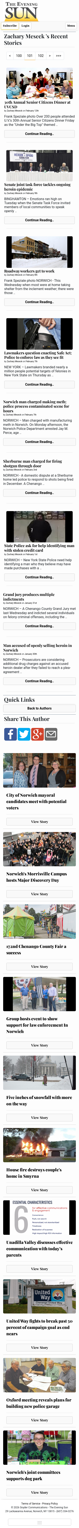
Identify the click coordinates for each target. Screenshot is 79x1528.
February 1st (31, 554)
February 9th (31, 193)
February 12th (32, 111)
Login (25, 25)
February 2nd (31, 470)
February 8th (31, 275)
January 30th (31, 654)
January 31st (31, 603)
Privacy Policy (50, 1503)
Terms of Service (30, 1503)
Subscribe (10, 25)
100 (19, 56)
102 (41, 56)
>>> (58, 56)
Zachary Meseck (14, 111)
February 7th (31, 361)
